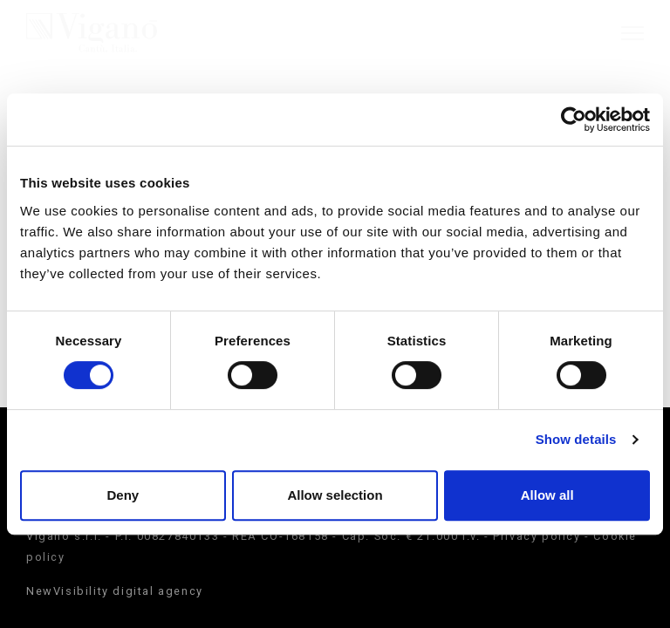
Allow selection (334, 495)
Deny (122, 495)
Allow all (547, 495)
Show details (576, 439)
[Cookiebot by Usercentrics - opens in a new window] (573, 119)
